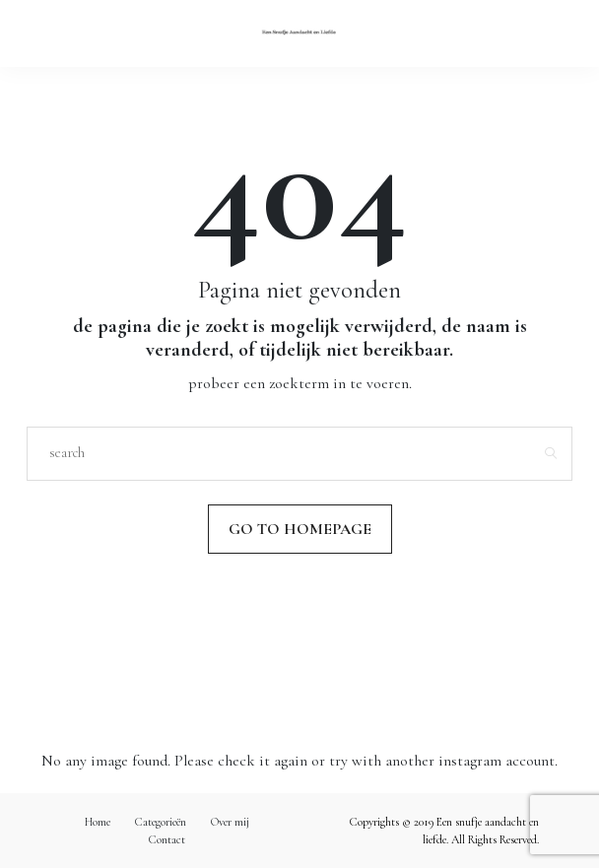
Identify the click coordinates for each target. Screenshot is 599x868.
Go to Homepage (300, 529)
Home (97, 822)
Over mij (230, 822)
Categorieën (160, 822)
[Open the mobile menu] (550, 33)
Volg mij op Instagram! (299, 659)
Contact (167, 839)
